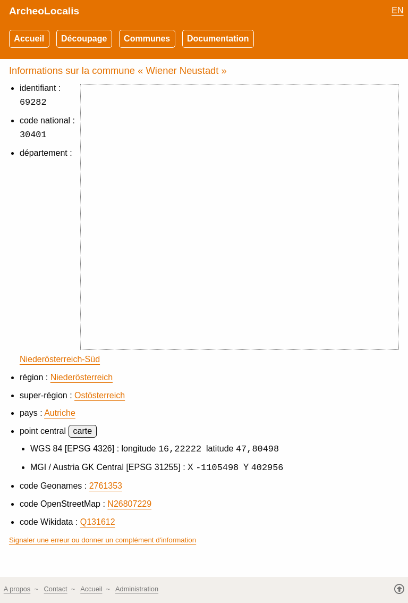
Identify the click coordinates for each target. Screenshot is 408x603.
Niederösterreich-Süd (60, 359)
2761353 (105, 486)
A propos (17, 589)
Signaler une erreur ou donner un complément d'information (102, 541)
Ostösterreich (99, 395)
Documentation (218, 38)
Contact (55, 589)
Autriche (59, 412)
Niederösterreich (81, 377)
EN (397, 10)
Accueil (29, 38)
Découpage (84, 38)
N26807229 (129, 504)
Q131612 (97, 522)
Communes (147, 38)
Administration (136, 589)
